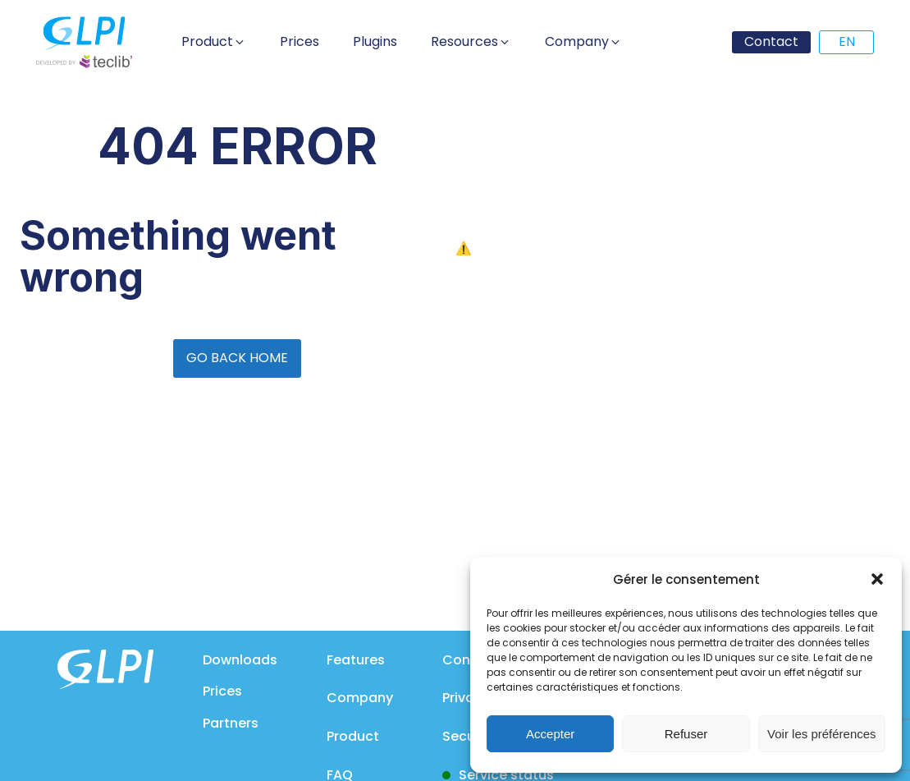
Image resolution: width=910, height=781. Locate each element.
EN (847, 41)
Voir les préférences (821, 734)
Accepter (550, 734)
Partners (230, 723)
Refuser (686, 734)
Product (353, 736)
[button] (877, 579)
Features (356, 659)
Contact (771, 41)
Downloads (240, 659)
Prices (222, 691)
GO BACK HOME (237, 357)
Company (360, 697)
